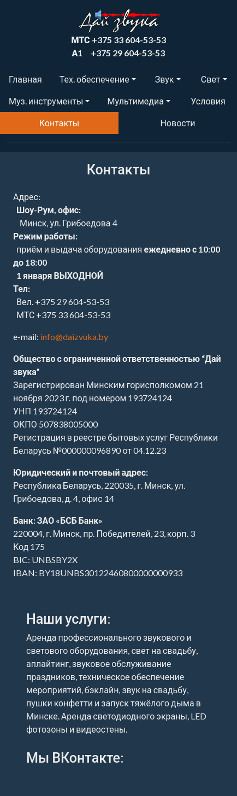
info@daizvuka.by (74, 336)
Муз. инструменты (46, 101)
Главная (25, 79)
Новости (177, 123)
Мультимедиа (135, 101)
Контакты (59, 123)
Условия (208, 101)
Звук (164, 79)
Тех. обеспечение (94, 79)
